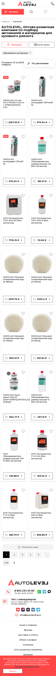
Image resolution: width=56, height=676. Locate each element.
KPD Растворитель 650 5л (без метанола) (41, 515)
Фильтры (14, 44)
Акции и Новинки (28, 625)
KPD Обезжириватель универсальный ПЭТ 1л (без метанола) (13, 457)
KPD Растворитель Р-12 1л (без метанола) (13, 515)
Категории (42, 44)
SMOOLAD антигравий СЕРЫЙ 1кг (13, 161)
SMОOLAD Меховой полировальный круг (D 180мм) (13, 279)
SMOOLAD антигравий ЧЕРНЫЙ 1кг (42, 102)
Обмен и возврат (28, 640)
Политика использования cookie (27, 666)
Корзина (38, 12)
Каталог (11, 11)
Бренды (28, 630)
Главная (5, 22)
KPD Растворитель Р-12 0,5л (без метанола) (41, 456)
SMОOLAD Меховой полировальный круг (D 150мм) (41, 279)
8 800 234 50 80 (24, 590)
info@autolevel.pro (30, 615)
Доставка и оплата (28, 635)
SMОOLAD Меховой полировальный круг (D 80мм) (41, 338)
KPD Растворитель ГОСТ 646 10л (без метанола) (13, 220)
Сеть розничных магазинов (28, 650)
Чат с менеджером (23, 599)
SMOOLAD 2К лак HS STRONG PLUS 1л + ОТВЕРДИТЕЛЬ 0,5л (13, 103)
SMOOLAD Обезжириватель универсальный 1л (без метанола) (40, 398)
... (46, 554)
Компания (28, 645)
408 (6, 562)
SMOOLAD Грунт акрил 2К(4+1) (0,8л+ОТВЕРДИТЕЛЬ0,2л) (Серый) (16, 398)
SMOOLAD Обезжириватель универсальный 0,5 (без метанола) (41, 162)
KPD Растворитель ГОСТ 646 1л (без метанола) (41, 220)
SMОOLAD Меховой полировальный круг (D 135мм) (13, 338)
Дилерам (28, 655)
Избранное (45, 12)
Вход (53, 12)
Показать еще (28, 547)
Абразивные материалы (15, 53)
